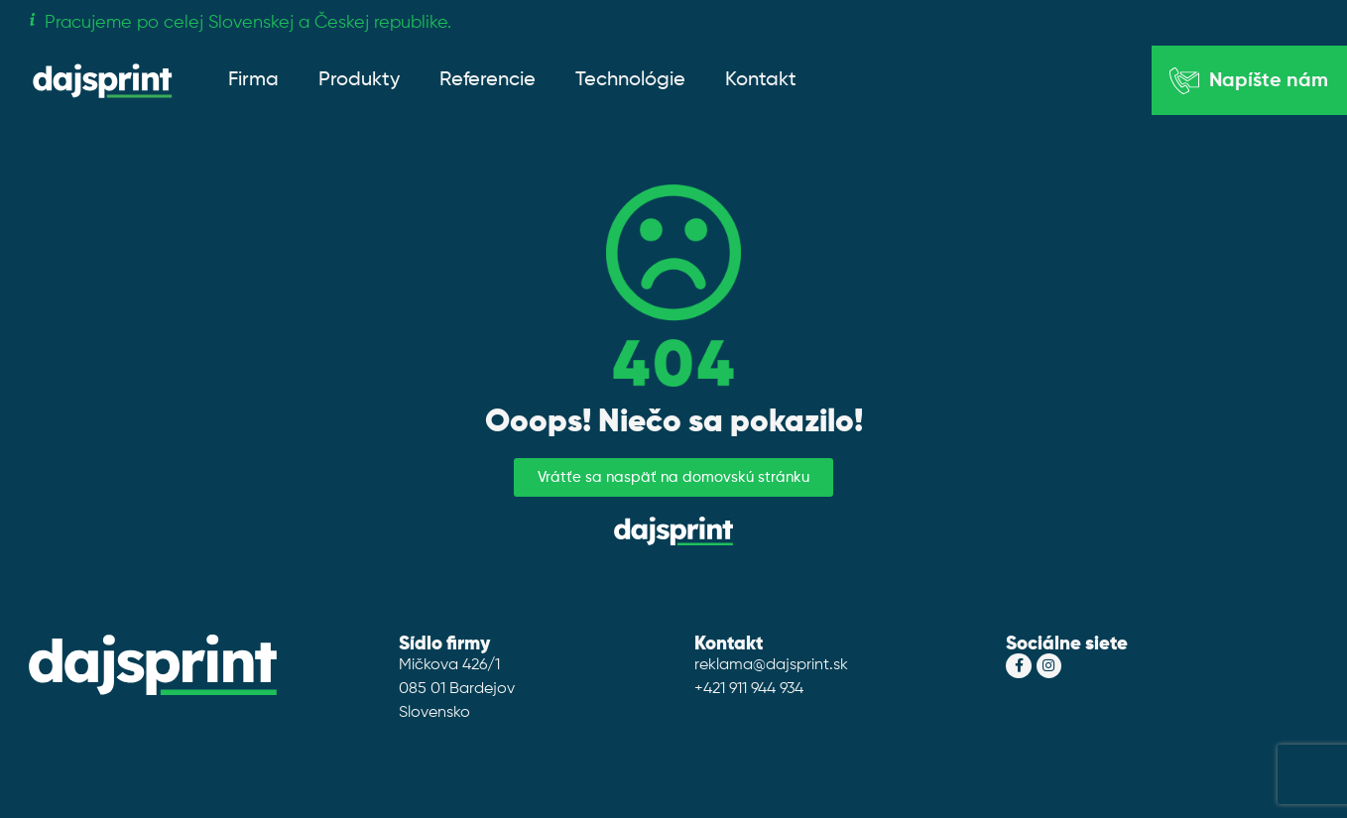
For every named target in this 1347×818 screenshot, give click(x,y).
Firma (253, 80)
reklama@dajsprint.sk (771, 665)
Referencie (487, 80)
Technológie (630, 80)
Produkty (359, 80)
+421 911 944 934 (748, 689)
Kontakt (760, 80)
